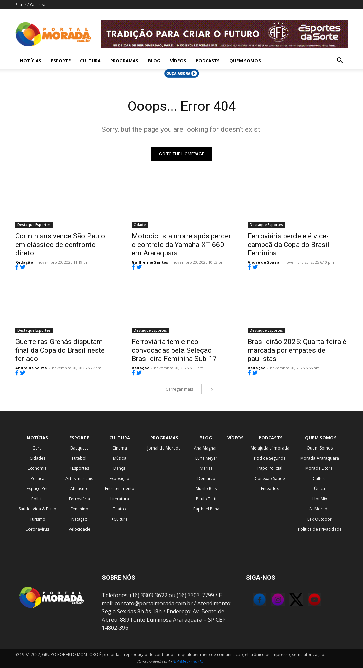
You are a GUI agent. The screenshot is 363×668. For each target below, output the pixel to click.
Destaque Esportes (34, 225)
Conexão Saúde (270, 479)
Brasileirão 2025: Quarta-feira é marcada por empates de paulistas (297, 350)
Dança (119, 469)
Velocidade (79, 530)
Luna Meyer (206, 458)
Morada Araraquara (319, 458)
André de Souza (264, 262)
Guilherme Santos (150, 262)
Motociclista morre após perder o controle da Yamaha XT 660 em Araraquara (181, 244)
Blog (154, 61)
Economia (37, 469)
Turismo (37, 519)
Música (119, 458)
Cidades (37, 458)
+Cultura (119, 519)
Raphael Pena (206, 509)
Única (319, 489)
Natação (79, 519)
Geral (37, 448)
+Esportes (79, 469)
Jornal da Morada (164, 448)
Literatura (119, 499)
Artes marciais (79, 479)
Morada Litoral (319, 469)
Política (37, 479)
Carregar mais (184, 389)
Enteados (270, 489)
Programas (124, 61)
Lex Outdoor (319, 519)
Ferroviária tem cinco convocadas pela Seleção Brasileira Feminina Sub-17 (174, 350)
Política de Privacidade (320, 530)
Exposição (119, 479)
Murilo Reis (206, 489)
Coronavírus (37, 530)
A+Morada (319, 509)
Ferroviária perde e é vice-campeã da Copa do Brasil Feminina (288, 244)
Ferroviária (79, 499)
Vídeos (178, 61)
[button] (339, 61)
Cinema (119, 448)
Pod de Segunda (270, 458)
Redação (24, 262)
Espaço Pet (37, 489)
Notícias (30, 61)
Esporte (61, 61)
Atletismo (79, 489)
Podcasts (208, 61)
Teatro (119, 509)
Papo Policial (269, 469)
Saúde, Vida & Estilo (37, 509)
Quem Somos (245, 61)
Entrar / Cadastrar (31, 4)
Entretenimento (119, 489)
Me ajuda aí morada (270, 448)
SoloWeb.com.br (188, 662)
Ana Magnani (206, 448)
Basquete (79, 448)
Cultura (90, 61)
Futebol (79, 458)
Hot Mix (319, 499)
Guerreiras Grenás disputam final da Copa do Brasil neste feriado (60, 350)
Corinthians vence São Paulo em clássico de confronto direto (60, 244)
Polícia (37, 499)
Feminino (79, 509)
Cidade (140, 225)
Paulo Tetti (206, 499)
